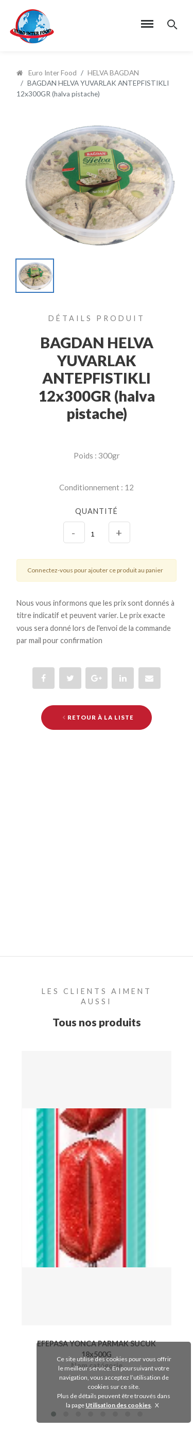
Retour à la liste (98, 717)
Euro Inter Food (46, 73)
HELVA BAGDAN (113, 73)
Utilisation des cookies (118, 1405)
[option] (96, 183)
